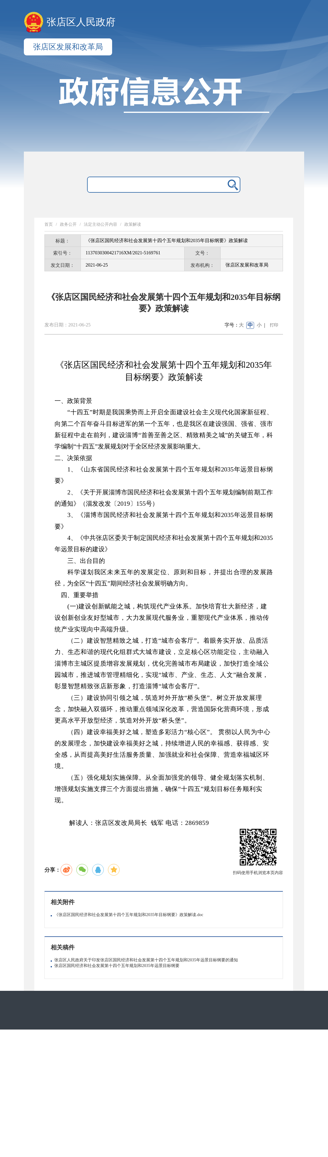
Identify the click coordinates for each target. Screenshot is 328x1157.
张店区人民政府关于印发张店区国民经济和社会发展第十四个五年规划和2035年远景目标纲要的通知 (146, 960)
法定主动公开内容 (100, 224)
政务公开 (68, 224)
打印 (274, 325)
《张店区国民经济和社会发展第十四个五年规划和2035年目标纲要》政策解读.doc (128, 914)
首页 (48, 224)
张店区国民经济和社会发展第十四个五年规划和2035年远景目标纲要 (117, 965)
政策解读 (132, 224)
